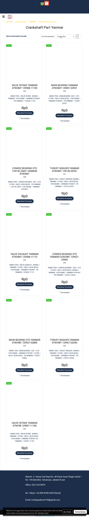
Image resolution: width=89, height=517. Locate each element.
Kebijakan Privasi (28, 513)
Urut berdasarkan (48, 36)
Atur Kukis (67, 512)
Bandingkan (25, 118)
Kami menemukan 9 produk (16, 36)
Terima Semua (80, 512)
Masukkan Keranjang (24, 113)
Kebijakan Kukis (43, 513)
